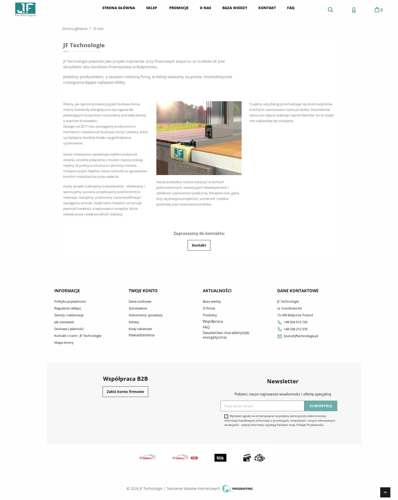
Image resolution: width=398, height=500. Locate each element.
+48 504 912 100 (292, 322)
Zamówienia (138, 308)
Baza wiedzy (212, 301)
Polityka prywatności (70, 301)
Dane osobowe (140, 301)
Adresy (134, 322)
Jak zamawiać (64, 322)
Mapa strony (64, 342)
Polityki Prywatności (309, 425)
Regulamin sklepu (67, 308)
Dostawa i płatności (69, 328)
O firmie (209, 308)
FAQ (206, 327)
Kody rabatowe (140, 328)
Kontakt (199, 245)
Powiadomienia (142, 335)
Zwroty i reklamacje (69, 315)
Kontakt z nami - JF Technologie (77, 335)
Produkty (210, 315)
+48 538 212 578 (292, 329)
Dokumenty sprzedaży (146, 315)
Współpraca (213, 321)
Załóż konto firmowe (125, 391)
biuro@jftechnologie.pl (297, 336)
